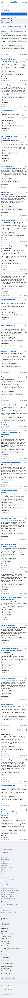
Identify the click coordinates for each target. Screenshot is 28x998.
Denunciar (23, 54)
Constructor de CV (6, 971)
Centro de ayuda (5, 943)
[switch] (25, 26)
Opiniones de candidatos (7, 966)
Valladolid (3, 855)
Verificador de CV (5, 973)
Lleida (2, 861)
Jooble (11, 994)
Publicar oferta (5, 957)
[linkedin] (13, 978)
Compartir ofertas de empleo (8, 955)
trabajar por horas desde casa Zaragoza (10, 890)
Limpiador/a (5, 192)
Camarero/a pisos (7, 704)
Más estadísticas (6, 23)
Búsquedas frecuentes (8, 849)
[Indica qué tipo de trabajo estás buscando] (14, 6)
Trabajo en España (6, 946)
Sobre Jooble (4, 931)
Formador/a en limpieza (9, 572)
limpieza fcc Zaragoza (6, 894)
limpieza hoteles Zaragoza (7, 892)
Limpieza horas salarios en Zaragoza (9, 904)
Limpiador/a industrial (8, 405)
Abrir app (24, 2)
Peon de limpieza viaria (8, 518)
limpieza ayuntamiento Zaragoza (9, 888)
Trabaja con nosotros (6, 941)
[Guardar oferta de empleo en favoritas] (26, 31)
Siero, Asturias (4, 865)
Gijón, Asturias (4, 857)
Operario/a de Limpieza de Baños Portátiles (12, 32)
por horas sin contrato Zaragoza (9, 879)
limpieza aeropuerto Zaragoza (8, 898)
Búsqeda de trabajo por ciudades (9, 912)
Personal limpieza (7, 85)
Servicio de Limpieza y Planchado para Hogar (8, 545)
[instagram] (6, 978)
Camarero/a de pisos (8, 625)
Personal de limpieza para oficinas (9, 491)
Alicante (3, 869)
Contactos (4, 938)
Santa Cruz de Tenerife (6, 867)
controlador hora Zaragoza (7, 896)
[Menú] (2, 2)
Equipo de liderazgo (6, 936)
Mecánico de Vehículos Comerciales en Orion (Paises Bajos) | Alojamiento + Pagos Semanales (11, 813)
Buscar (14, 14)
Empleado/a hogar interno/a (10, 377)
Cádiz (2, 873)
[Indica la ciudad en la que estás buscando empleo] (14, 10)
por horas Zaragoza (5, 881)
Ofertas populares (5, 910)
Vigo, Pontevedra (5, 859)
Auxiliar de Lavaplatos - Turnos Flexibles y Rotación (11, 598)
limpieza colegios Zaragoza (7, 884)
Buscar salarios (5, 968)
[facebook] (2, 978)
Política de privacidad (6, 989)
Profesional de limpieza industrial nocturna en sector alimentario (10, 432)
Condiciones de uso (6, 986)
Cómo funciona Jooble (7, 934)
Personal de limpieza (8, 59)
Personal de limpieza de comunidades (9, 137)
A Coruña (3, 871)
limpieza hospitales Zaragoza (8, 886)
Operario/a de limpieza (8, 351)
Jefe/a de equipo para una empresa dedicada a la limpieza (11, 649)
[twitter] (9, 978)
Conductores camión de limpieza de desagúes (12, 731)
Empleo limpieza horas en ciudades (10, 948)
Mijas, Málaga (4, 863)
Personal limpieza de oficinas (11, 462)
